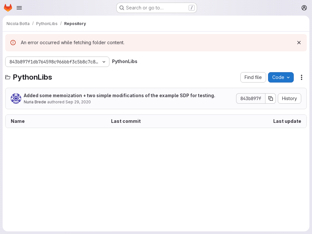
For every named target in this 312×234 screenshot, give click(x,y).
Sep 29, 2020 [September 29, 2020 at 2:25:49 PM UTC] (78, 101)
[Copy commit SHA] (270, 98)
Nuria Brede (35, 101)
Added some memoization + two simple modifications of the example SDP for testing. (119, 95)
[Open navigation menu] (19, 8)
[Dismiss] (299, 42)
